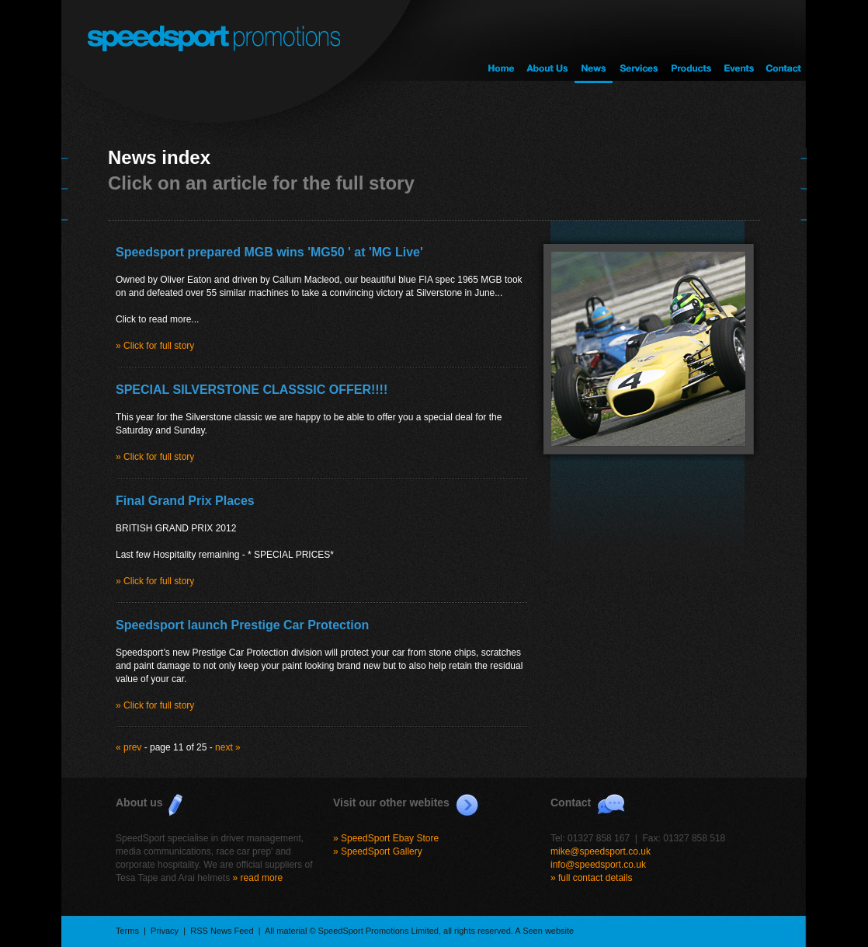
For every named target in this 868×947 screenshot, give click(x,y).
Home (500, 41)
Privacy (165, 930)
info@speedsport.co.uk (598, 864)
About (547, 41)
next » (228, 747)
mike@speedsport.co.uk (600, 851)
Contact (783, 41)
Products (690, 41)
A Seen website (544, 930)
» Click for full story (155, 345)
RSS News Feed (221, 930)
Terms (127, 930)
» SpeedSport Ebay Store (386, 838)
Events (738, 41)
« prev (128, 747)
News (594, 41)
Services (638, 41)
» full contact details (591, 877)
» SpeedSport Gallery (377, 851)
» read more (258, 877)
